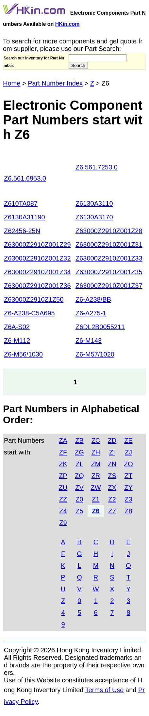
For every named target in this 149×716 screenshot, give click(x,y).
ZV (79, 487)
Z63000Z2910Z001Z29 (37, 244)
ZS (112, 475)
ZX (112, 487)
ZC (95, 440)
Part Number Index (55, 83)
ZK (63, 464)
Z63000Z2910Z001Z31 (108, 244)
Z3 (128, 499)
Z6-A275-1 (91, 313)
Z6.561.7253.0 (96, 167)
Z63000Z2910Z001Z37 (108, 285)
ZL (79, 464)
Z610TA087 (21, 203)
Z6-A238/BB (93, 299)
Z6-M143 (88, 340)
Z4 (63, 511)
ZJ (128, 452)
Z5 (79, 511)
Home (11, 83)
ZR (95, 475)
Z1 (95, 499)
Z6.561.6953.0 (25, 178)
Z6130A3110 (94, 203)
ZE (128, 440)
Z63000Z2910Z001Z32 (37, 258)
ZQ (79, 475)
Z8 (128, 511)
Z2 (112, 499)
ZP (63, 475)
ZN (112, 464)
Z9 (63, 522)
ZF (63, 452)
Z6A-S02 (17, 326)
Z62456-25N (22, 230)
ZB (79, 440)
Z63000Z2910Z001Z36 (37, 285)
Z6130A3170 (94, 217)
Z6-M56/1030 (23, 354)
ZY (128, 487)
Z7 (112, 511)
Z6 (95, 511)
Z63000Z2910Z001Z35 (108, 272)
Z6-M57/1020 (94, 354)
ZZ (63, 499)
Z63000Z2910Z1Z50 (33, 299)
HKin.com (67, 24)
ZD (112, 440)
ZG (79, 452)
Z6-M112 (17, 340)
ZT (128, 475)
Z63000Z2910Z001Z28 (108, 230)
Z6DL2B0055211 (100, 326)
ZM (96, 464)
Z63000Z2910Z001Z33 (108, 258)
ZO (128, 464)
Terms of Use (104, 689)
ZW (96, 487)
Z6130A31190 (24, 217)
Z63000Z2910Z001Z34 (37, 272)
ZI (112, 452)
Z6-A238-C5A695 (29, 313)
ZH (95, 452)
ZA (63, 440)
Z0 (79, 499)
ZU (63, 487)
